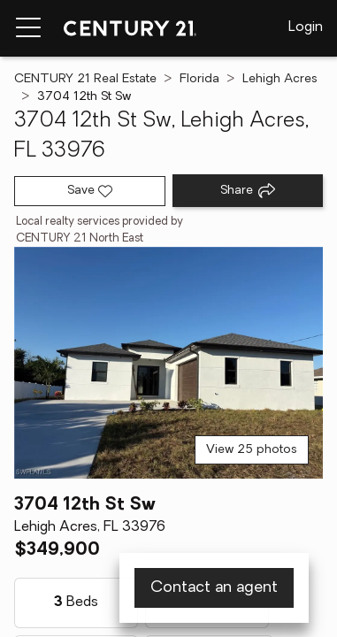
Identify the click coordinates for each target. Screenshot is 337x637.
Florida (199, 79)
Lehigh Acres (280, 79)
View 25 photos (251, 450)
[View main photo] (168, 363)
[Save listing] (89, 191)
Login (305, 27)
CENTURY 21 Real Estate (85, 79)
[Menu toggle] (28, 28)
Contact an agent (214, 587)
